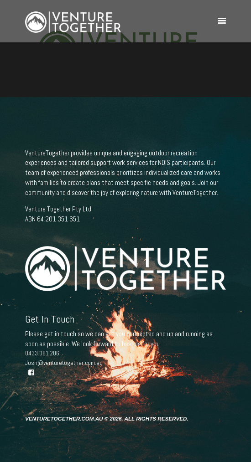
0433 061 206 (42, 353)
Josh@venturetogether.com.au (64, 363)
